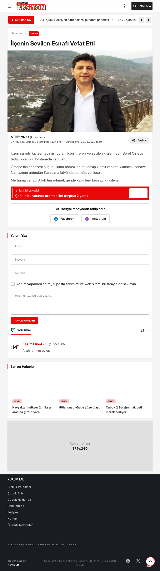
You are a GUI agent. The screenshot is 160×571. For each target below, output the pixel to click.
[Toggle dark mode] (125, 6)
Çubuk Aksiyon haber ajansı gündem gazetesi (99, 19)
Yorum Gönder (24, 320)
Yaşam (34, 33)
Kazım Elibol (32, 344)
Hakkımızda (16, 506)
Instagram (95, 219)
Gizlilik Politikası (19, 487)
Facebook (64, 219)
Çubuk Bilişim (17, 493)
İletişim (13, 512)
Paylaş (139, 140)
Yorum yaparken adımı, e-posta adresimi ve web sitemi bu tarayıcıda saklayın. (76, 284)
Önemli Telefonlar (20, 525)
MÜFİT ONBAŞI (22, 137)
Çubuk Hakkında (19, 499)
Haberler (16, 33)
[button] (141, 20)
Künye (12, 518)
